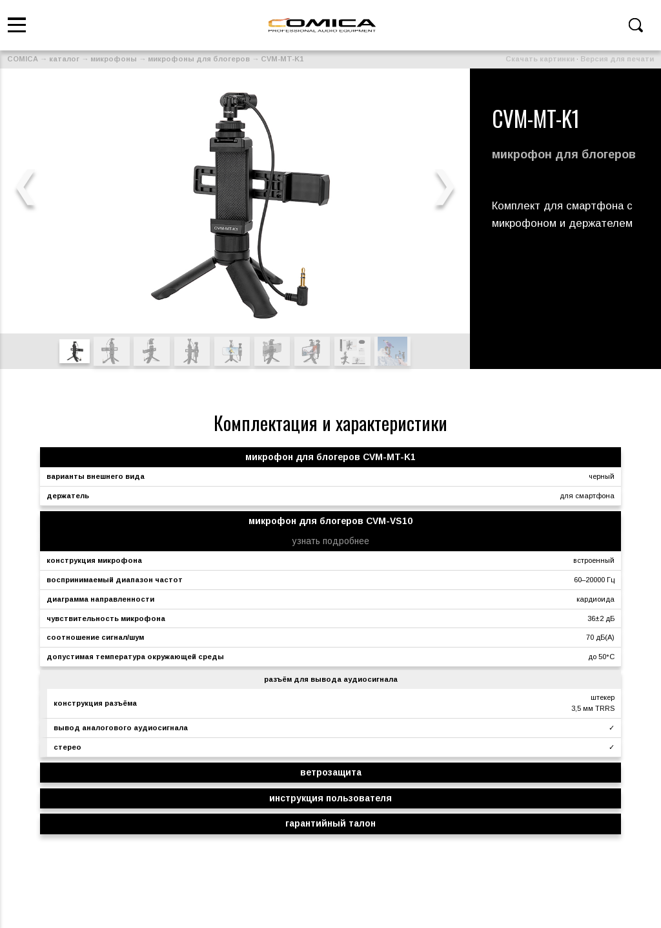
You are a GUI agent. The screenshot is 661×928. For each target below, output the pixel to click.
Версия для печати (617, 59)
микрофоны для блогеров (199, 59)
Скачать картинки (540, 59)
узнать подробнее (330, 541)
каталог (64, 59)
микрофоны (113, 59)
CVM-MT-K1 (282, 59)
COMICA (22, 59)
